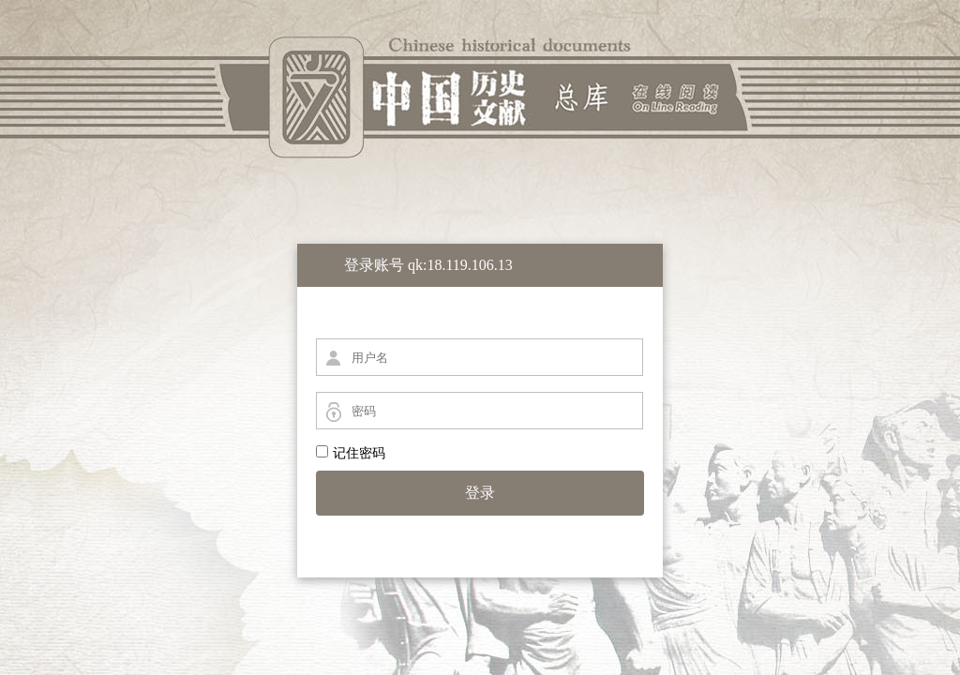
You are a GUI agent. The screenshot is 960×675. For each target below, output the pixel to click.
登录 (480, 493)
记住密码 (350, 453)
